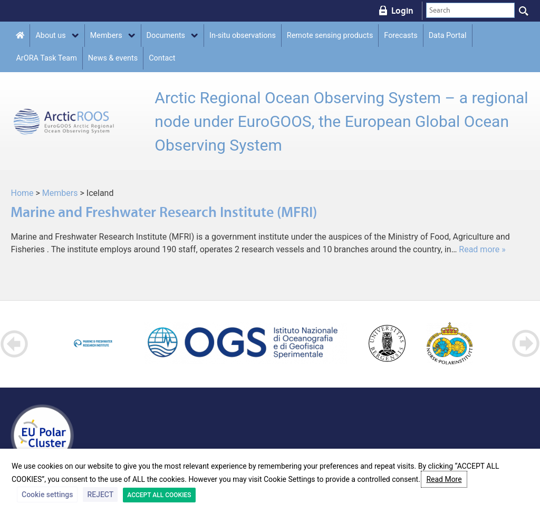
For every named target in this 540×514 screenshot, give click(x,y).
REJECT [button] (100, 494)
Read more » (482, 249)
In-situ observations (242, 35)
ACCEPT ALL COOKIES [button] (159, 495)
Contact (162, 58)
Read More (443, 479)
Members (106, 35)
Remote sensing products (330, 35)
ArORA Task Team (46, 58)
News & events (113, 58)
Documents (166, 35)
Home (22, 193)
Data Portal (448, 35)
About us (50, 35)
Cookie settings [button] (47, 494)
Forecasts (400, 35)
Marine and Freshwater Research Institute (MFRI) (164, 212)
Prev (14, 343)
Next (525, 343)
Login (402, 10)
